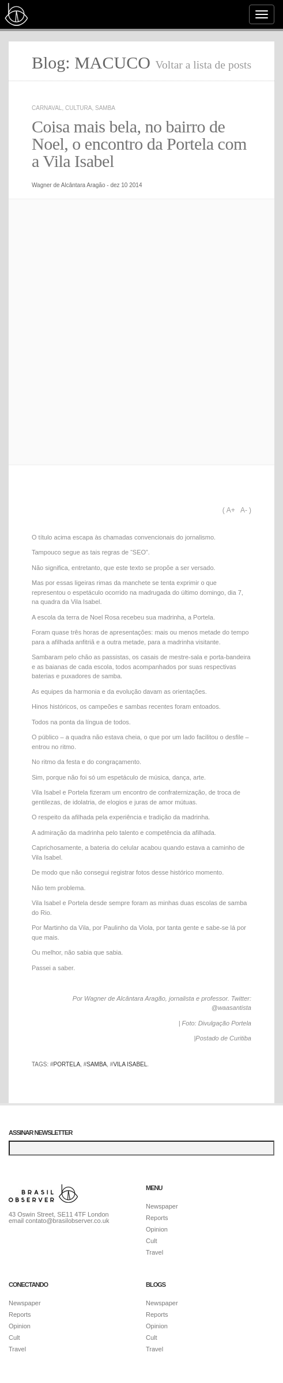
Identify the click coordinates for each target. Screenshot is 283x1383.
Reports (157, 1217)
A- (243, 510)
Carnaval (47, 108)
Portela (67, 1064)
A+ (231, 510)
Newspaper (162, 1206)
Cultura (78, 108)
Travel (154, 1252)
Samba (105, 108)
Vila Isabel (130, 1064)
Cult (151, 1240)
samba (96, 1064)
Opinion (157, 1229)
